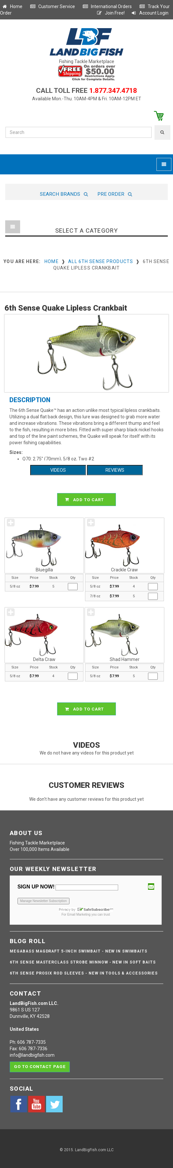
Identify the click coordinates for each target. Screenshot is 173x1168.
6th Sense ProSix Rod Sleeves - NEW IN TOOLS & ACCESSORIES (84, 973)
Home (12, 6)
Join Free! (110, 13)
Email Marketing (79, 914)
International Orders (107, 6)
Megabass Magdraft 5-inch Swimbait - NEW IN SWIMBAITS (78, 951)
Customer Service (52, 6)
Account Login (149, 13)
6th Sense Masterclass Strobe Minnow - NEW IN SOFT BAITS (83, 962)
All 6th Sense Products (100, 261)
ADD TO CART (87, 499)
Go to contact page (40, 1066)
